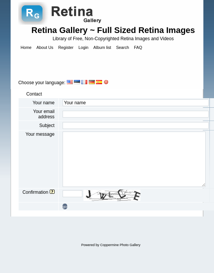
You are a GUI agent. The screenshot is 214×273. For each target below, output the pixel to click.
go (65, 206)
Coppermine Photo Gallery (120, 245)
